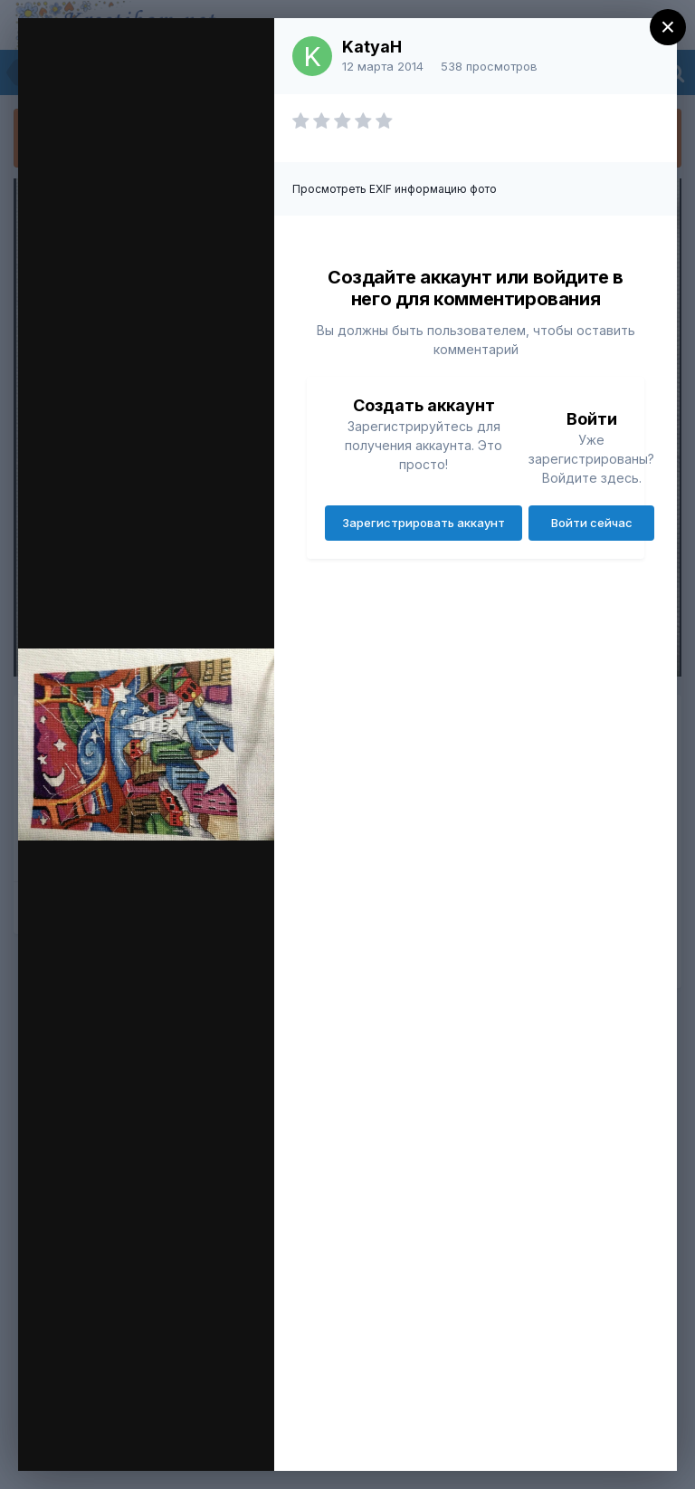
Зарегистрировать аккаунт (423, 522)
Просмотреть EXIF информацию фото (394, 189)
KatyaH (372, 46)
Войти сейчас (592, 522)
